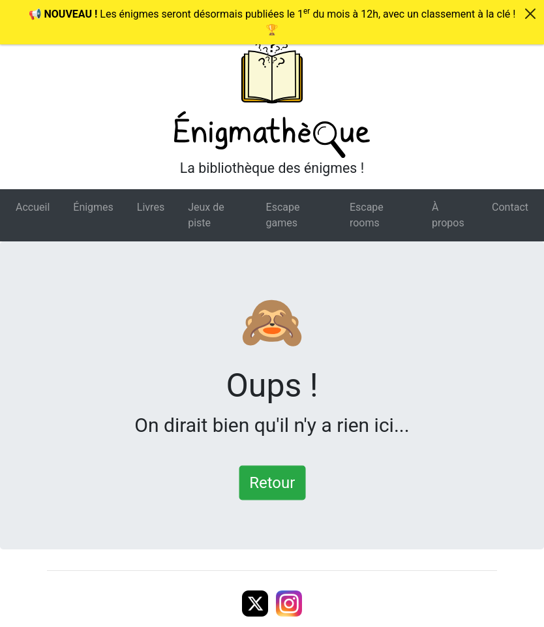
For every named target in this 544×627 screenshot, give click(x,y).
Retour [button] (272, 482)
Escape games (283, 215)
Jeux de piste (206, 215)
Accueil (33, 207)
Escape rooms (367, 215)
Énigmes (93, 207)
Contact (510, 207)
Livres (150, 207)
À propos (448, 215)
